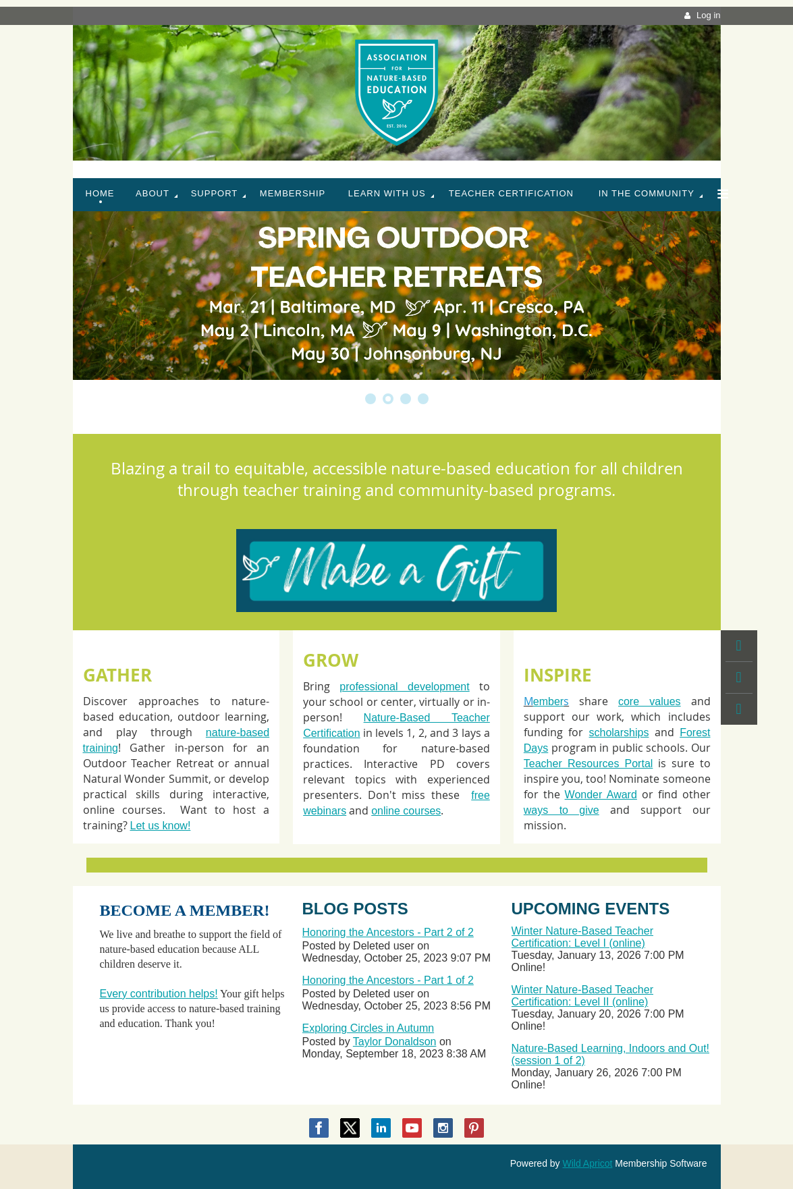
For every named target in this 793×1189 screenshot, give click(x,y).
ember (548, 701)
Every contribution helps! (159, 993)
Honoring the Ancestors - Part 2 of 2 (388, 932)
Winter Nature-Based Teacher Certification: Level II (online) (582, 995)
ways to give (561, 810)
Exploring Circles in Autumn (368, 1028)
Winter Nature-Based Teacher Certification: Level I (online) (582, 937)
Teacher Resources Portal (588, 763)
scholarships (619, 732)
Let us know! (160, 825)
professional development (404, 686)
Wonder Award (601, 794)
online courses (406, 811)
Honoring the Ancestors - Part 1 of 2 (388, 980)
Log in (708, 15)
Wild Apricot (588, 1163)
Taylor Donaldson (395, 1041)
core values (649, 701)
